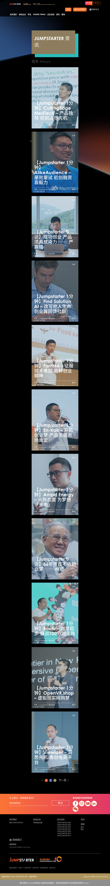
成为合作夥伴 (80, 9)
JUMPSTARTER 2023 (64, 825)
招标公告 (52, 868)
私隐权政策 (44, 868)
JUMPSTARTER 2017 (64, 835)
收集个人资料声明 (25, 868)
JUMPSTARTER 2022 (64, 827)
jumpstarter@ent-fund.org (19, 847)
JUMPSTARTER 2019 (64, 833)
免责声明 (35, 868)
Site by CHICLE (102, 876)
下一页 (64, 780)
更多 (74, 125)
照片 (82, 829)
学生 (29, 14)
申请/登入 (96, 3)
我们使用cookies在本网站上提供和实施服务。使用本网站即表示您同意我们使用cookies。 (55, 883)
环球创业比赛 (37, 822)
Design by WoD (89, 876)
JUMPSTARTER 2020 (64, 831)
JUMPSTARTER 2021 (64, 829)
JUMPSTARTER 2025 (64, 822)
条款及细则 (13, 868)
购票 (68, 9)
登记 (60, 803)
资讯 (58, 14)
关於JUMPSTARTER (16, 822)
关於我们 (13, 14)
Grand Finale (39, 14)
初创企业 (22, 14)
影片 (82, 827)
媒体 (63, 14)
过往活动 (50, 14)
